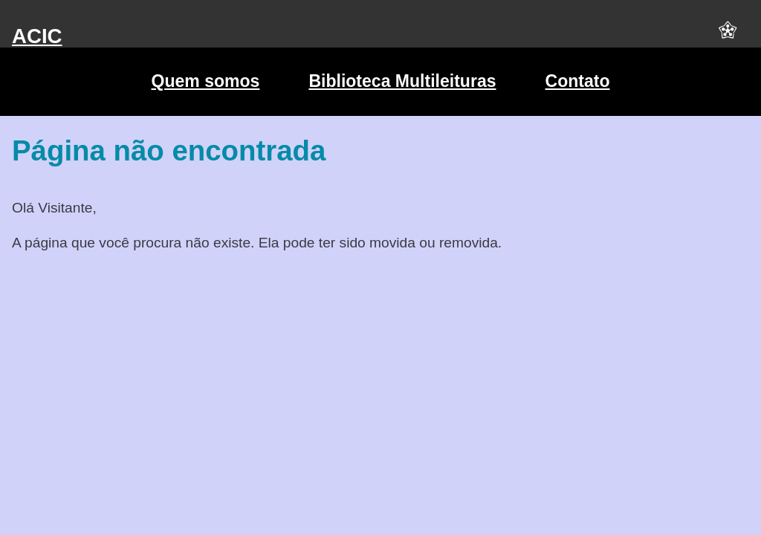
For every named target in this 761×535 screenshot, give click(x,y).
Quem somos (205, 81)
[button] (727, 36)
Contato (577, 81)
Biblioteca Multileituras (402, 81)
